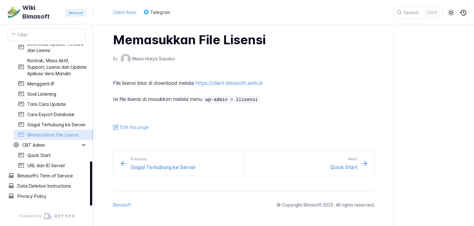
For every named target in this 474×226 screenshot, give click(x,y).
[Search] (418, 13)
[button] (451, 13)
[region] (46, 125)
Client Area (124, 12)
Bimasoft (122, 204)
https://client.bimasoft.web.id (229, 83)
